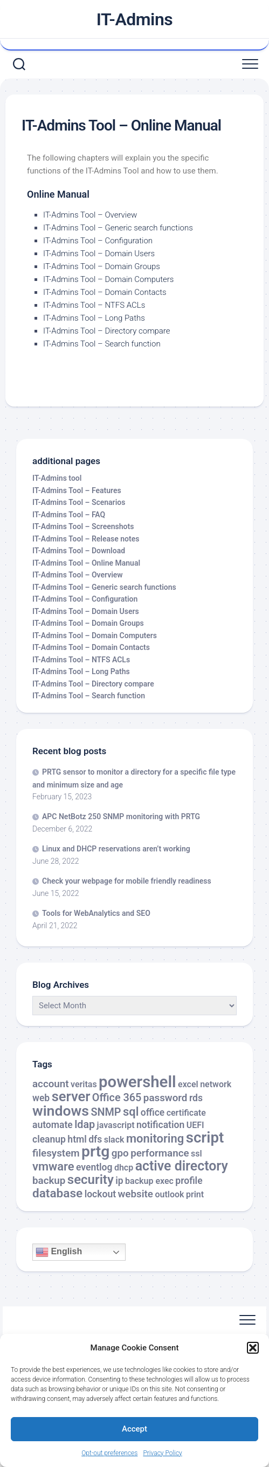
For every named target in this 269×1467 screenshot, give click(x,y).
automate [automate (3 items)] (52, 1124)
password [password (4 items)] (165, 1098)
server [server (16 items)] (71, 1096)
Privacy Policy (162, 1453)
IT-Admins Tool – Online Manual (86, 563)
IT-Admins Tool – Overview (90, 215)
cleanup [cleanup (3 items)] (49, 1139)
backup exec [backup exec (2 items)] (149, 1181)
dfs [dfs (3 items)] (95, 1139)
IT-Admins (134, 19)
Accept (134, 1429)
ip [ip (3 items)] (119, 1180)
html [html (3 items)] (76, 1139)
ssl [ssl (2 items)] (196, 1153)
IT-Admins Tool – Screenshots (83, 526)
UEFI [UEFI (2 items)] (195, 1125)
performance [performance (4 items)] (159, 1153)
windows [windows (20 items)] (60, 1110)
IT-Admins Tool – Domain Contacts (105, 292)
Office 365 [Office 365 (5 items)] (117, 1098)
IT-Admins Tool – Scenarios (78, 502)
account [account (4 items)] (50, 1084)
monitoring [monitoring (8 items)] (155, 1138)
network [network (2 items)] (215, 1084)
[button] (252, 1347)
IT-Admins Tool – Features (76, 490)
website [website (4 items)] (135, 1194)
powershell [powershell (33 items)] (137, 1082)
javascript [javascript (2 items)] (116, 1125)
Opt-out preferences (109, 1453)
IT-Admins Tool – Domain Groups (101, 266)
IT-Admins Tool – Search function (102, 344)
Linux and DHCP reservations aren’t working (116, 848)
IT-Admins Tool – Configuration (98, 240)
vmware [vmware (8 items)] (53, 1166)
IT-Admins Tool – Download (78, 550)
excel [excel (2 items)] (188, 1084)
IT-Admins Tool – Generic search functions (118, 228)
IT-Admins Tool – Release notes (85, 538)
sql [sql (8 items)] (131, 1111)
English (59, 1252)
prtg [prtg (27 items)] (95, 1151)
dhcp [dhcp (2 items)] (123, 1167)
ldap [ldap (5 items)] (84, 1124)
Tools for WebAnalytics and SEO (96, 913)
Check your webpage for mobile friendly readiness (126, 881)
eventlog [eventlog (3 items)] (94, 1167)
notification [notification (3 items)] (160, 1124)
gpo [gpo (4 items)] (120, 1153)
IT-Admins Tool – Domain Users (99, 253)
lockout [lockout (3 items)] (100, 1194)
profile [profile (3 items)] (188, 1180)
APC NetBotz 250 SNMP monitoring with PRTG (121, 816)
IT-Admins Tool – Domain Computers (108, 279)
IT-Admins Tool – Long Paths (94, 318)
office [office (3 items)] (152, 1112)
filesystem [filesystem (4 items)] (56, 1153)
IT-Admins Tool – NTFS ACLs (94, 305)
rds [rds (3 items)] (196, 1098)
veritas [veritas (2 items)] (84, 1084)
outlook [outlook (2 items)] (169, 1194)
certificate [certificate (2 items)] (186, 1113)
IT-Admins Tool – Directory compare (106, 331)
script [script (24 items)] (205, 1137)
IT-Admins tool (56, 478)
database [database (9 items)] (57, 1193)
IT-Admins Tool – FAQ (68, 514)
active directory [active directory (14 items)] (181, 1166)
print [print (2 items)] (195, 1194)
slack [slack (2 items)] (114, 1139)
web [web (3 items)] (41, 1098)
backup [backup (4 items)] (48, 1181)
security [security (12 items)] (90, 1179)
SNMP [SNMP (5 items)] (106, 1112)
